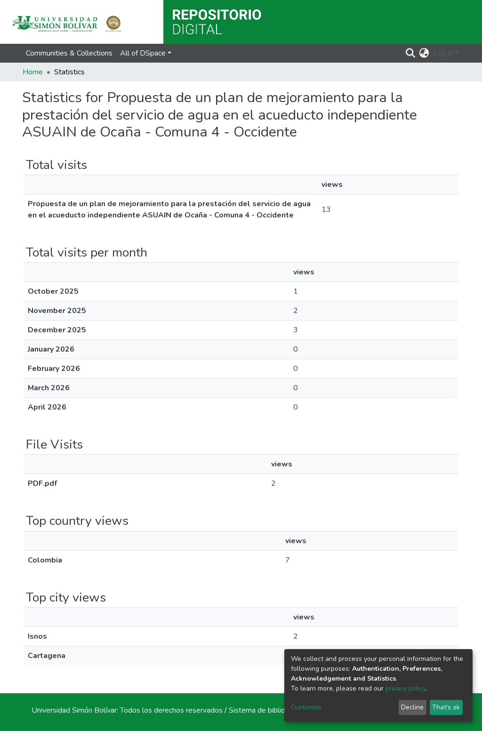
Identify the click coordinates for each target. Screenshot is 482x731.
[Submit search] (411, 53)
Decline (412, 707)
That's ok (446, 707)
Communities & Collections (69, 53)
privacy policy (406, 688)
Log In (443, 53)
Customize (306, 707)
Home (33, 72)
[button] (424, 53)
